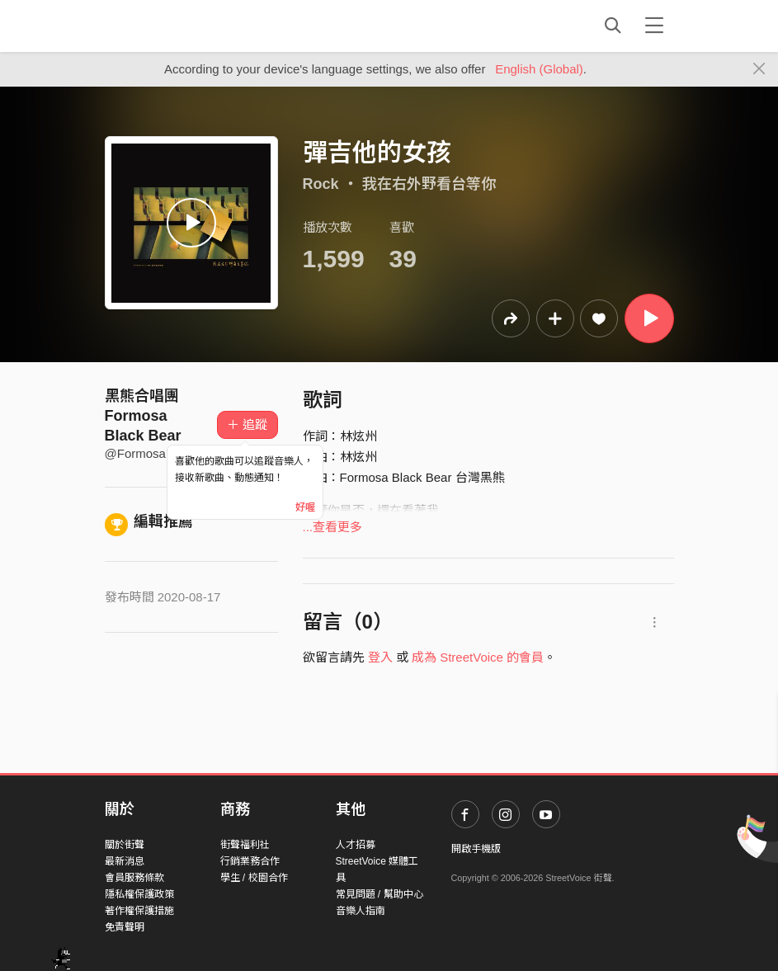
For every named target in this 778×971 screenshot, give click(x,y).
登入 (380, 657)
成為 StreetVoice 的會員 (478, 657)
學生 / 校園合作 (254, 878)
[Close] (759, 69)
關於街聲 (124, 845)
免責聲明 (124, 927)
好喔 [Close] (305, 507)
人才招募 (355, 845)
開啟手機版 (476, 849)
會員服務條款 (134, 878)
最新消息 (124, 861)
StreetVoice (173, 25)
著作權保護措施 (139, 911)
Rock (321, 184)
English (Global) (539, 69)
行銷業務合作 (250, 861)
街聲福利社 (245, 845)
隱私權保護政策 (139, 894)
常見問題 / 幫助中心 (379, 894)
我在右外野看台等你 (429, 184)
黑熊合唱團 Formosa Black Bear (143, 416)
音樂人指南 (360, 911)
